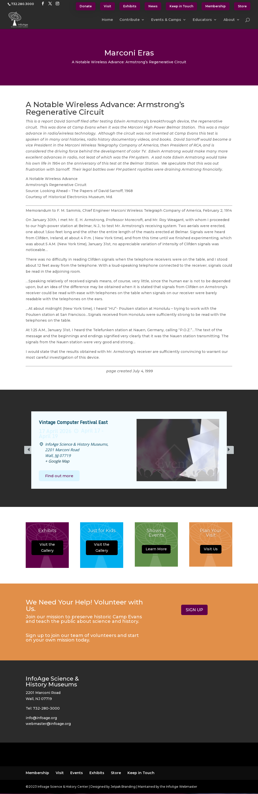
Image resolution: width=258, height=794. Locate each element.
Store (242, 6)
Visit (107, 6)
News (152, 6)
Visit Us (211, 550)
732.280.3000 (22, 4)
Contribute (129, 20)
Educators (202, 20)
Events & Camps (166, 20)
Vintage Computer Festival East (73, 422)
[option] (129, 450)
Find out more (59, 475)
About (229, 20)
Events (76, 773)
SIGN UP (194, 609)
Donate (86, 6)
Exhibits (129, 6)
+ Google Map (57, 461)
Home (107, 20)
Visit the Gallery (47, 548)
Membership (215, 6)
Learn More (156, 550)
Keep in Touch (181, 6)
